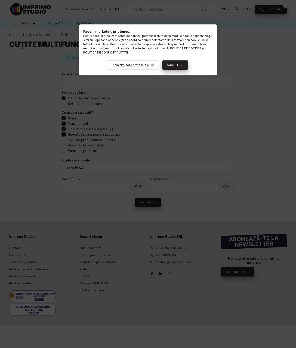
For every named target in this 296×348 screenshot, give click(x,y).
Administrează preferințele (131, 65)
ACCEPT (173, 65)
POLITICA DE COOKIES (185, 48)
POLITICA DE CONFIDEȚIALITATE (105, 52)
